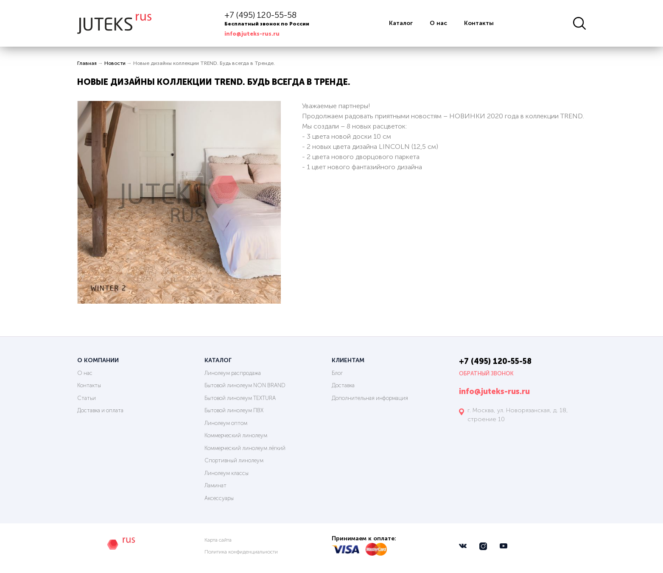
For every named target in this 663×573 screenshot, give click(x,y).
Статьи (86, 398)
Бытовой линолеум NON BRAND (244, 385)
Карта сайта (218, 540)
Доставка (343, 385)
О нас (438, 23)
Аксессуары (219, 498)
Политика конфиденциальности (241, 552)
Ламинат (215, 485)
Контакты (479, 23)
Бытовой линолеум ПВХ (233, 410)
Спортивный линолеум (233, 460)
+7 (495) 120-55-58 (260, 15)
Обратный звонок (486, 373)
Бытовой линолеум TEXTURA (240, 398)
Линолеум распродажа (232, 373)
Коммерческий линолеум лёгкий (244, 448)
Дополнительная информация (370, 398)
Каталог (401, 23)
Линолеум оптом (225, 423)
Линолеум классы (226, 473)
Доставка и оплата (100, 410)
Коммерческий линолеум (235, 435)
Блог (337, 373)
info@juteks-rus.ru (252, 34)
